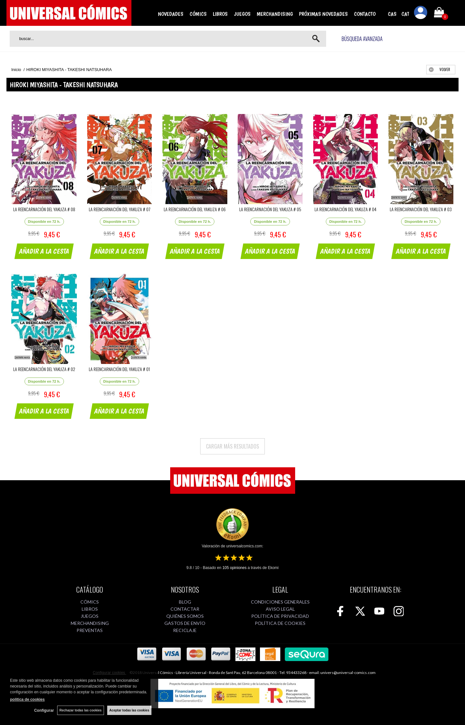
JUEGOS (242, 14)
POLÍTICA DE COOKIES (280, 623)
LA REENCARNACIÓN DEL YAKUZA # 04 (346, 209)
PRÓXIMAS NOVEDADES (323, 14)
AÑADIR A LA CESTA (44, 251)
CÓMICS (198, 14)
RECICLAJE (185, 630)
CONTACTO (365, 14)
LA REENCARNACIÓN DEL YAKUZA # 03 (421, 209)
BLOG (185, 602)
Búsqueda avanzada (362, 39)
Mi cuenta (421, 13)
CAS (392, 14)
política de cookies (27, 699)
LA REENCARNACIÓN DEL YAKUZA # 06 (195, 209)
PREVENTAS (90, 630)
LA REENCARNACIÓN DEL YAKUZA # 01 (119, 369)
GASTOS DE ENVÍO (184, 623)
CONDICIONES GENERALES (280, 602)
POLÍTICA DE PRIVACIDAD (280, 616)
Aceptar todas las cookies (129, 710)
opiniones (234, 567)
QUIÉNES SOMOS (185, 616)
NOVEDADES (170, 14)
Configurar (44, 710)
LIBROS (220, 14)
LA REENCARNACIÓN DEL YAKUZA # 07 (119, 209)
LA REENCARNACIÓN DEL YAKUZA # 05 (270, 209)
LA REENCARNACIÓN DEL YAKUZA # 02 (44, 369)
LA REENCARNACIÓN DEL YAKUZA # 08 (44, 209)
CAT (405, 14)
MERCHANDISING (275, 14)
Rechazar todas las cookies (80, 710)
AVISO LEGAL (280, 609)
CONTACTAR (184, 609)
